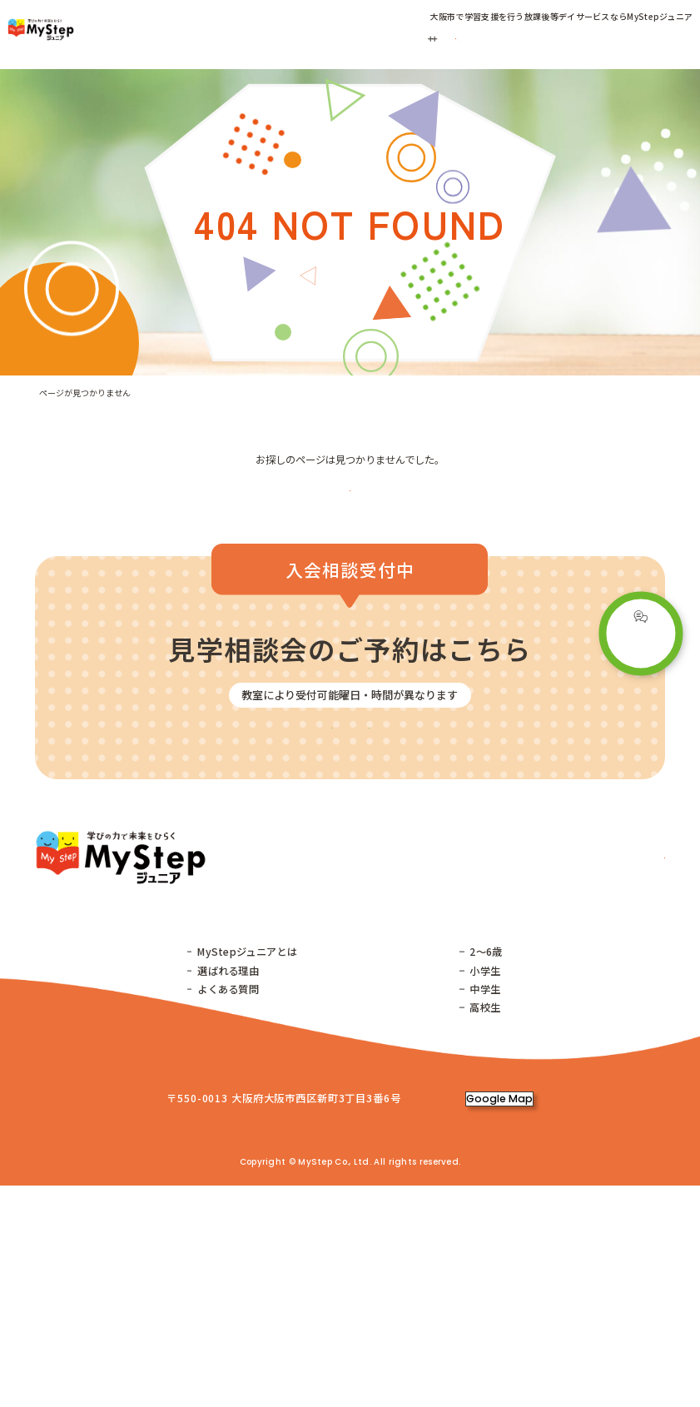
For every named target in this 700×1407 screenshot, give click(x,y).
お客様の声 (499, 38)
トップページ (68, 1109)
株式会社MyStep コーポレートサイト (406, 1352)
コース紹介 (377, 38)
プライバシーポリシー (554, 1352)
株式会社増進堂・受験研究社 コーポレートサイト (201, 1352)
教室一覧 (200, 38)
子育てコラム (555, 38)
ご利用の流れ (444, 38)
